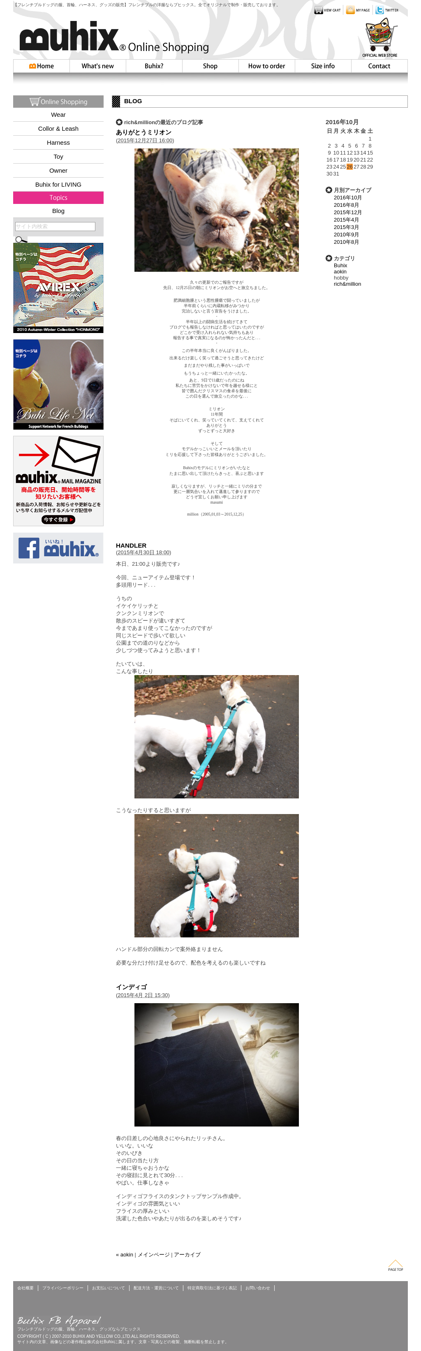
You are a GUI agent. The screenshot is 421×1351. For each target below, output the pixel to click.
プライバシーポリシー (62, 1288)
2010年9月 (346, 234)
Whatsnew (98, 66)
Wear (58, 114)
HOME (41, 66)
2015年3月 (346, 227)
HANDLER (131, 545)
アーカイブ (187, 1255)
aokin (340, 271)
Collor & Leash (58, 128)
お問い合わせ (379, 66)
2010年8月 (346, 242)
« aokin (124, 1255)
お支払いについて (108, 1288)
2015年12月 (348, 212)
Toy (58, 156)
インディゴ (131, 986)
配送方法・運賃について (156, 1288)
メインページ (154, 1255)
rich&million (347, 284)
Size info (323, 66)
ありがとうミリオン (143, 132)
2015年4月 (346, 220)
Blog (58, 210)
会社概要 (25, 1288)
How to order (266, 66)
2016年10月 (348, 197)
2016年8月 (346, 205)
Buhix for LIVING (58, 184)
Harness (58, 142)
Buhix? (154, 66)
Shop (210, 66)
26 (349, 167)
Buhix (340, 265)
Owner (58, 170)
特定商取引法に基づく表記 (212, 1288)
